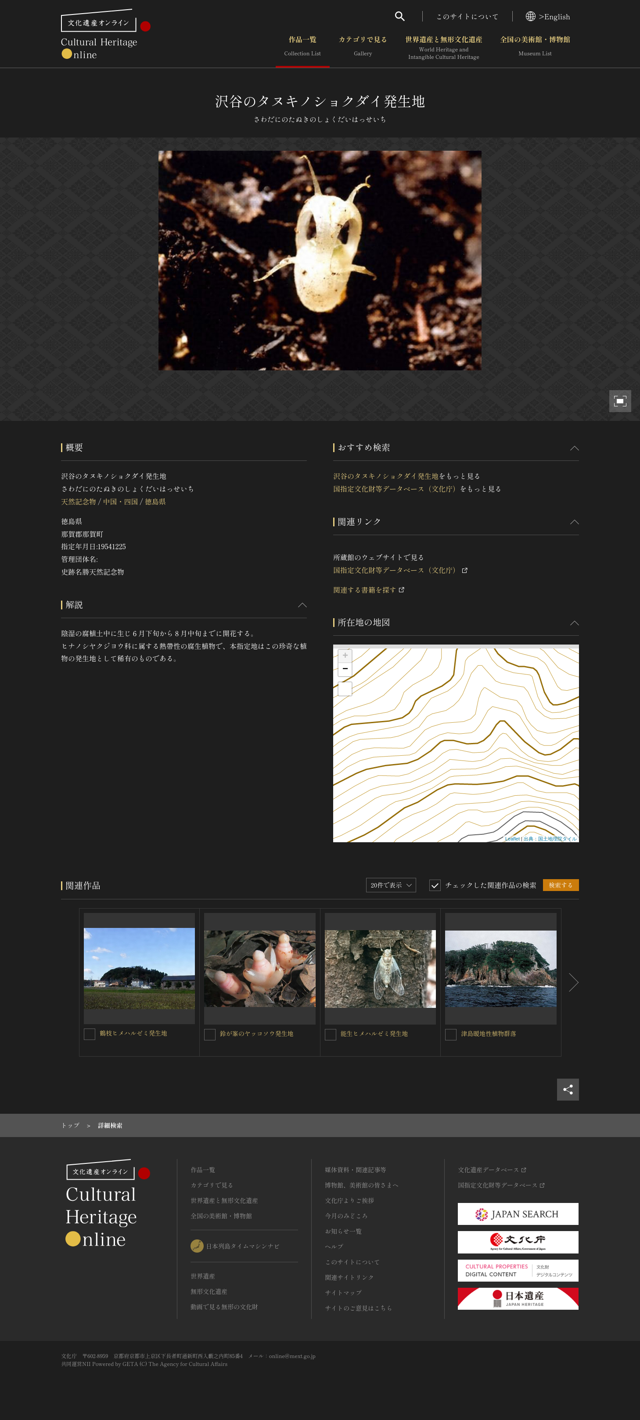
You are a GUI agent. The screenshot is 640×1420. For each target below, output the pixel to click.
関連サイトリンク (349, 1277)
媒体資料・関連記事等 (355, 1169)
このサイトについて (467, 16)
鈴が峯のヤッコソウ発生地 (257, 1033)
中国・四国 (120, 501)
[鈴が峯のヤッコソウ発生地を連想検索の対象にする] (210, 1034)
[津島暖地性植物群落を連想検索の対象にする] (451, 1034)
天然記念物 (78, 501)
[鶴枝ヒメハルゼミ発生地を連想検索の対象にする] (89, 1034)
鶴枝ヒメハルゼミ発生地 (133, 1033)
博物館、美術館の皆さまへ (362, 1185)
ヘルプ (334, 1246)
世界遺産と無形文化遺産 (443, 48)
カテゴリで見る (363, 48)
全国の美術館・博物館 (535, 48)
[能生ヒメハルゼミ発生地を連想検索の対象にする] (330, 1034)
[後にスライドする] (570, 982)
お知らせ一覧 (343, 1231)
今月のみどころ (346, 1215)
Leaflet (512, 838)
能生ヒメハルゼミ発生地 (374, 1033)
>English (548, 16)
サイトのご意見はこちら (358, 1308)
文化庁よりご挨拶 (349, 1200)
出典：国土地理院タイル (550, 838)
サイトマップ (343, 1292)
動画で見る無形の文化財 (224, 1306)
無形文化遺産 (209, 1291)
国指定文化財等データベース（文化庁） (396, 488)
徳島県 (155, 501)
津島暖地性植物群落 (488, 1033)
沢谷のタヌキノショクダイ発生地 (386, 476)
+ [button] (345, 656)
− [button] (345, 669)
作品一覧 (302, 48)
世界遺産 (203, 1275)
